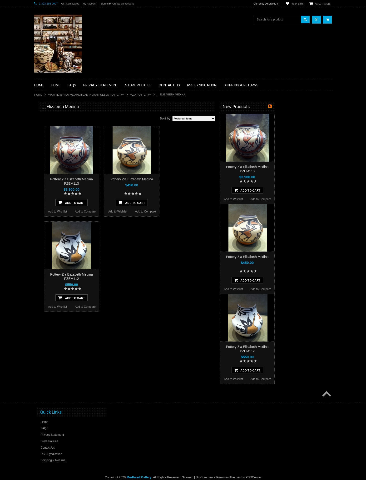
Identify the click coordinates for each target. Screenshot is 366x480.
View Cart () (323, 4)
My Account (89, 3)
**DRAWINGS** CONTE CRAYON (59, 166)
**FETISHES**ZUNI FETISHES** (58, 174)
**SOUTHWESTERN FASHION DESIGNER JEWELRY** (57, 240)
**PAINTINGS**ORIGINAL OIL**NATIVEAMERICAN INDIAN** (59, 216)
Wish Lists (297, 3)
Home (38, 94)
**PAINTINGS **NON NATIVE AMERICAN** (56, 135)
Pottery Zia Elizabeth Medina (189, 179)
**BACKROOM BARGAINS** (55, 117)
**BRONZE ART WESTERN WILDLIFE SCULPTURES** (62, 155)
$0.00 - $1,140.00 (48, 292)
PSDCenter (253, 477)
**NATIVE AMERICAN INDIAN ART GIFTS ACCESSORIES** (59, 192)
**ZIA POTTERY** (140, 94)
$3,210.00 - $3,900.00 (50, 325)
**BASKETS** (46, 125)
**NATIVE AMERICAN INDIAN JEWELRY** (56, 204)
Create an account (123, 3)
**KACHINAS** (46, 182)
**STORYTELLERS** (50, 262)
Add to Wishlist (114, 211)
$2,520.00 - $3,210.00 (50, 317)
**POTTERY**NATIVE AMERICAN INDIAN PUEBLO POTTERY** (86, 94)
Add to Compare (142, 211)
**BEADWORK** (47, 146)
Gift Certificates (70, 3)
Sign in (104, 3)
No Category (45, 270)
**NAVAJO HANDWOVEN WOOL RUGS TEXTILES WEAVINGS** (63, 228)
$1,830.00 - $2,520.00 (50, 309)
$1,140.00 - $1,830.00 (50, 300)
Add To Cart (128, 202)
